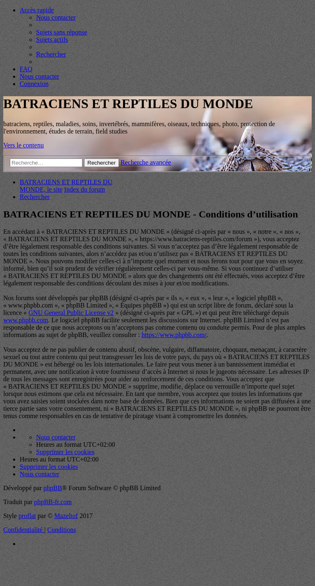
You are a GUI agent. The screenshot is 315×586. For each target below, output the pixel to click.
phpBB (52, 487)
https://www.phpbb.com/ (174, 334)
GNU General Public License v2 (71, 312)
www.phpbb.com (25, 320)
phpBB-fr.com (53, 501)
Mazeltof (66, 515)
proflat (27, 515)
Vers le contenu (23, 145)
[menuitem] (55, 17)
